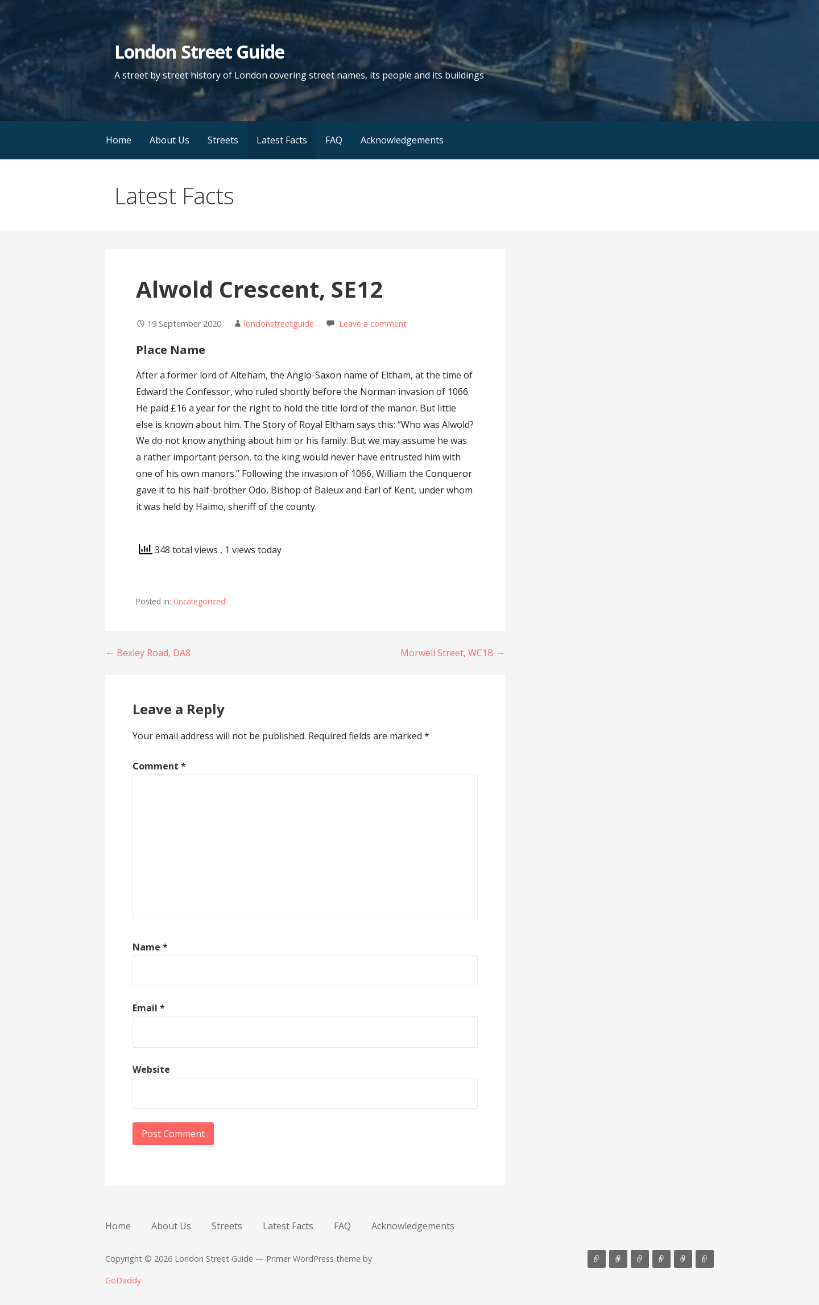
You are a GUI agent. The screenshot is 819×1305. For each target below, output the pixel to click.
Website (151, 1069)
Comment (159, 766)
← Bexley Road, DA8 (148, 653)
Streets (223, 140)
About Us (169, 140)
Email (149, 1008)
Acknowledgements (402, 140)
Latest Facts (282, 140)
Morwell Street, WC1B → (452, 653)
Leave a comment (373, 323)
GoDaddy (123, 1280)
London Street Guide (199, 51)
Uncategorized (199, 601)
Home (118, 140)
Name (150, 947)
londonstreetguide (279, 323)
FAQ (333, 140)
